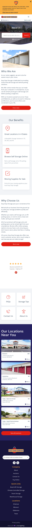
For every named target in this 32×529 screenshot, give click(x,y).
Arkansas (16, 504)
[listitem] (16, 135)
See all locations (16, 433)
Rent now (16, 244)
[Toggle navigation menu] (29, 17)
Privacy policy (16, 522)
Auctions (16, 473)
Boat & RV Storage (16, 487)
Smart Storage (16, 493)
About (16, 470)
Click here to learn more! (10, 12)
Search (26, 35)
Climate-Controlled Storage (16, 490)
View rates (16, 108)
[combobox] (16, 457)
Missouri (16, 507)
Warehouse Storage (16, 497)
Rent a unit (27, 20)
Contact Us (16, 477)
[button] (16, 39)
